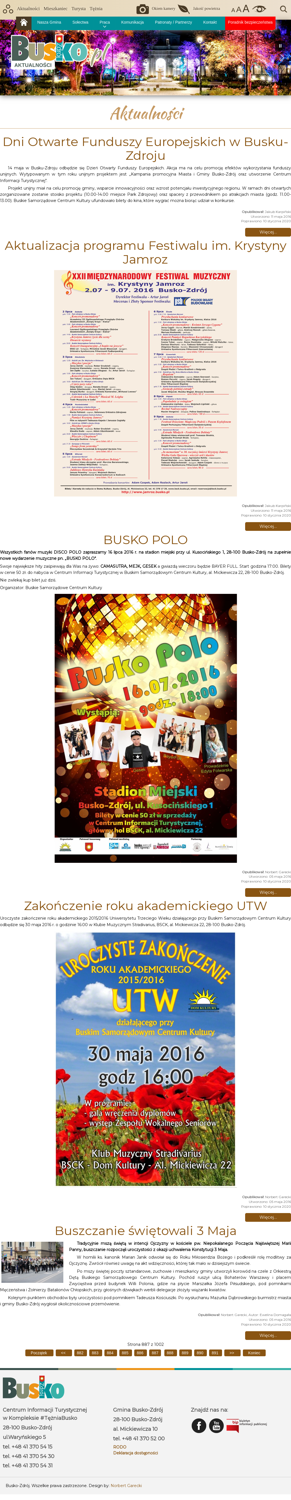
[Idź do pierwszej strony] (39, 1352)
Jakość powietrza (206, 8)
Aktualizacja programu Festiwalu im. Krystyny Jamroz (145, 252)
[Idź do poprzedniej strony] (64, 1352)
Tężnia (96, 8)
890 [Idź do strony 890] (200, 1353)
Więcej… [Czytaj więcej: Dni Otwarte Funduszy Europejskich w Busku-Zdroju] (268, 232)
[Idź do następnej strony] (232, 1352)
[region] (145, 57)
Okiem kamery (163, 8)
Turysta (78, 8)
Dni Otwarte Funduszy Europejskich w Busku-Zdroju (145, 148)
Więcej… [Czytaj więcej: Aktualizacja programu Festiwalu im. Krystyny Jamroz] (268, 526)
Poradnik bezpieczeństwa (250, 22)
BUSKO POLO (145, 539)
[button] (282, 57)
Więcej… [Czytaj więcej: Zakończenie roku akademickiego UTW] (268, 1217)
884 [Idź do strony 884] (111, 1353)
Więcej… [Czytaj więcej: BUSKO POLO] (268, 892)
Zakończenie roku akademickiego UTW (145, 905)
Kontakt (209, 22)
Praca (105, 22)
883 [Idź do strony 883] (95, 1353)
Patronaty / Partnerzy (173, 22)
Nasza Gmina (49, 22)
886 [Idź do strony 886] (140, 1353)
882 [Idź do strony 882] (80, 1353)
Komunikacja (132, 22)
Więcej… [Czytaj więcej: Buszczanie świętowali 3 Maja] (268, 1335)
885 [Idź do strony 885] (125, 1353)
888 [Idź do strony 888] (170, 1353)
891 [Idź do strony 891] (215, 1353)
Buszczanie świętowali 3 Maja (146, 1230)
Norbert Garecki (126, 1485)
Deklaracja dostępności (135, 1453)
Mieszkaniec (56, 8)
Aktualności (28, 8)
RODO (119, 1447)
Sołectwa (80, 22)
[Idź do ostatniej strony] (254, 1352)
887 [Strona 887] (155, 1353)
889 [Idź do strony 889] (185, 1353)
